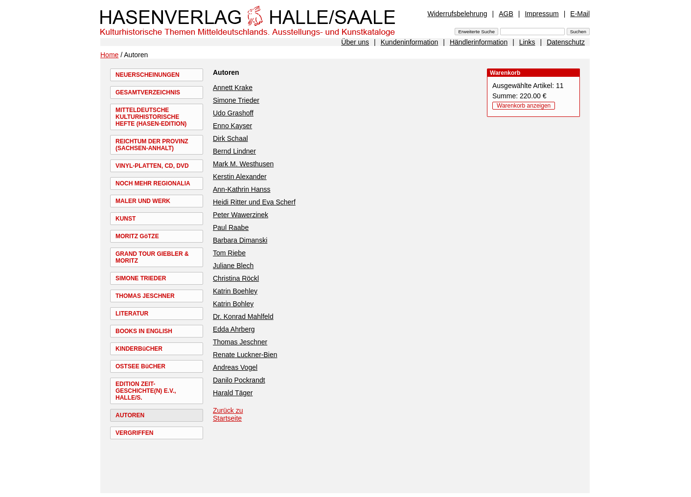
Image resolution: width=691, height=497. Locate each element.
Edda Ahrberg (234, 329)
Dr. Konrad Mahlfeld (243, 316)
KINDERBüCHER (138, 348)
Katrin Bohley (233, 304)
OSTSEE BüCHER (140, 366)
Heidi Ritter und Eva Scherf (254, 202)
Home (109, 55)
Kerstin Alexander (240, 177)
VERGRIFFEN (134, 432)
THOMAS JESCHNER (145, 296)
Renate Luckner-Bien (245, 355)
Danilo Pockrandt (239, 380)
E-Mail (580, 14)
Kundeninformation (409, 42)
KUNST (125, 218)
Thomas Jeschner (240, 342)
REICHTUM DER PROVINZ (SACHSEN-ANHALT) (151, 145)
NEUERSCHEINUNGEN (147, 74)
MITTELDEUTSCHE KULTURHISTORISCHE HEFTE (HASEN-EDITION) (150, 117)
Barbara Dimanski (240, 240)
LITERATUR (131, 313)
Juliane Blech (233, 266)
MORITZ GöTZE (137, 236)
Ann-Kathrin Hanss (242, 189)
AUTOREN (129, 415)
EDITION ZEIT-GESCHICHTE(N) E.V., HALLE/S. (145, 391)
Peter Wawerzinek (240, 215)
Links (527, 42)
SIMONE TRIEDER (140, 278)
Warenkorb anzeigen (524, 105)
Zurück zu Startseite (228, 414)
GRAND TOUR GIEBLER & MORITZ (152, 257)
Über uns (355, 42)
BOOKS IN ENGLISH (143, 331)
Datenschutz (566, 42)
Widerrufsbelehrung (457, 14)
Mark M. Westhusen (243, 164)
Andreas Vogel (235, 367)
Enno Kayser (232, 126)
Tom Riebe (229, 253)
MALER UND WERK (142, 201)
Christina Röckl (236, 278)
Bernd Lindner (234, 151)
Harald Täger (233, 393)
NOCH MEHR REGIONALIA (152, 183)
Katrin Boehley (235, 291)
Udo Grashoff (233, 113)
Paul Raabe (231, 227)
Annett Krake (233, 87)
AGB (506, 14)
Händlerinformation (478, 42)
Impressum (541, 14)
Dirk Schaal (230, 138)
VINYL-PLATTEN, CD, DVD (152, 165)
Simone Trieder (236, 100)
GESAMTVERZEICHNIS (147, 92)
